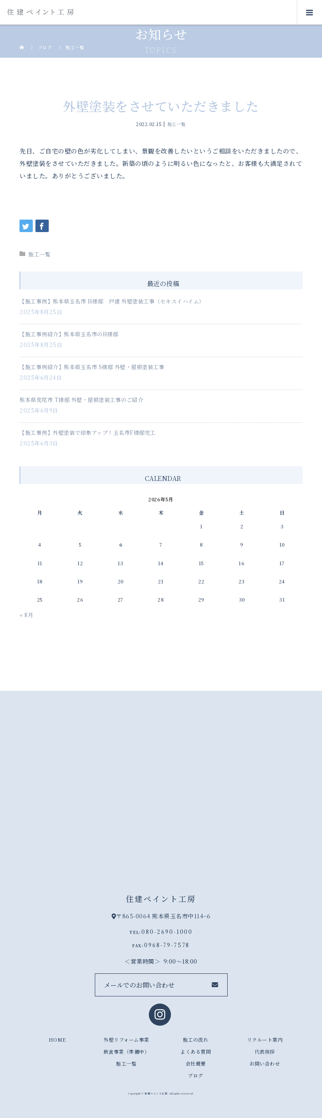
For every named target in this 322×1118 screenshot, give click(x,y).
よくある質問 (195, 1051)
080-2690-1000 (167, 931)
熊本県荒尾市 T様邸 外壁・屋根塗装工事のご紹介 (81, 399)
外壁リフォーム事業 (126, 1039)
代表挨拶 (265, 1051)
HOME (57, 1039)
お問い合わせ (264, 1063)
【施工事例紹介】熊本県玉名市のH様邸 (68, 334)
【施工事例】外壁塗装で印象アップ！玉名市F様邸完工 (87, 432)
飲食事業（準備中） (127, 1051)
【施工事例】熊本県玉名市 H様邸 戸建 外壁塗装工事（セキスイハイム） (112, 301)
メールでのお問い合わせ (139, 984)
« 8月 (26, 614)
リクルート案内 (265, 1039)
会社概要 (196, 1063)
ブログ (195, 1075)
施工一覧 (176, 123)
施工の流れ (196, 1039)
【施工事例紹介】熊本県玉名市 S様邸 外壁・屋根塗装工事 (91, 366)
